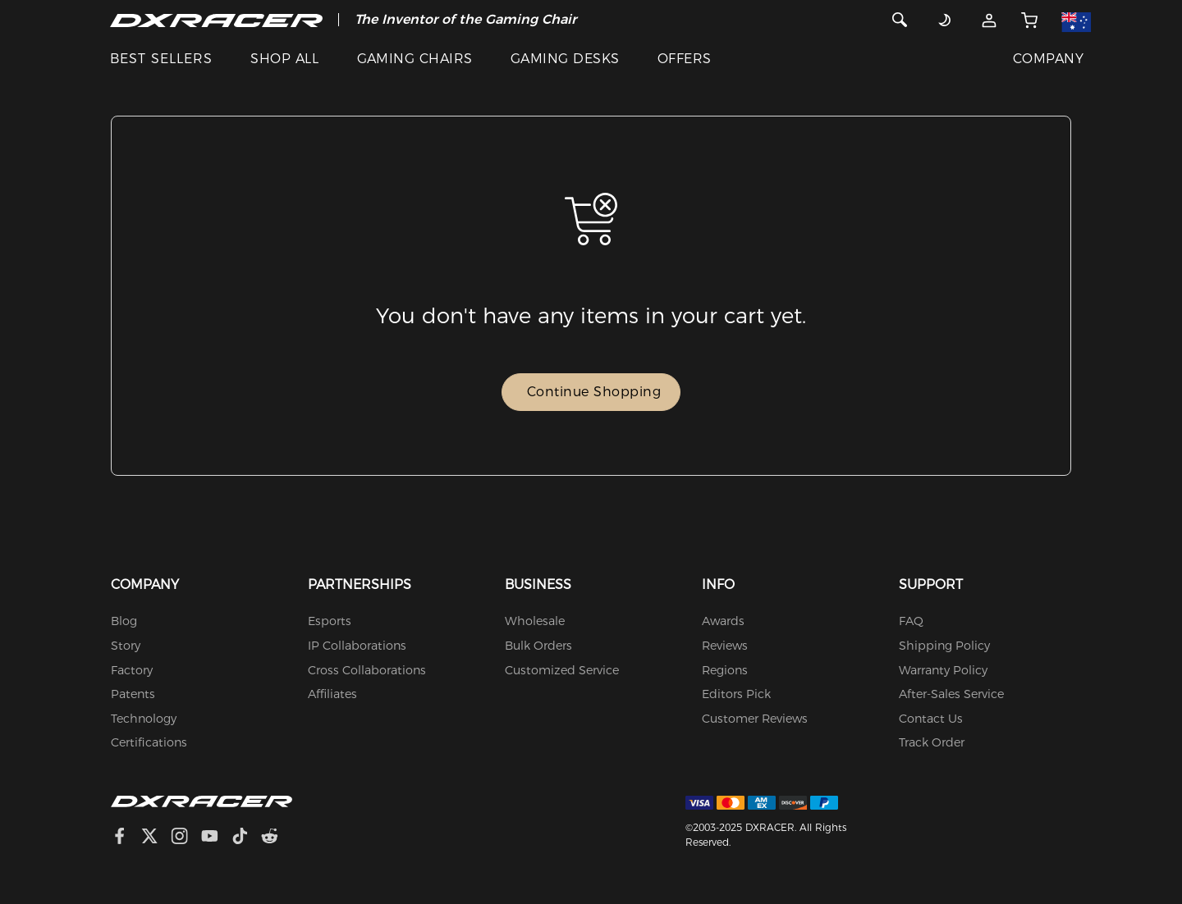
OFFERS (684, 58)
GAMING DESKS (565, 58)
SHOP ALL (284, 58)
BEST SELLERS (161, 58)
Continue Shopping (594, 391)
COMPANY (1048, 58)
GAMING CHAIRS (415, 58)
